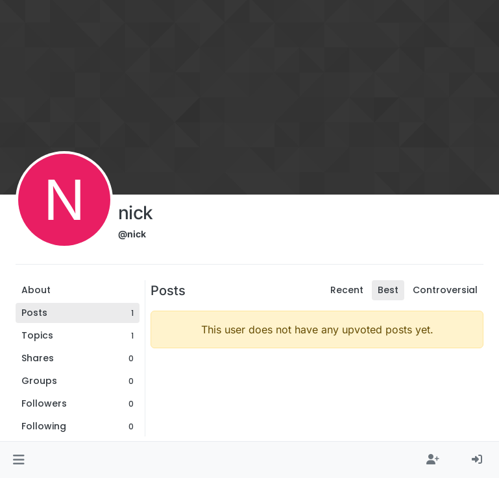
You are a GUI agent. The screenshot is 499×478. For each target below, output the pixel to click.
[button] (18, 460)
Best (388, 289)
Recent (346, 289)
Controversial (445, 289)
